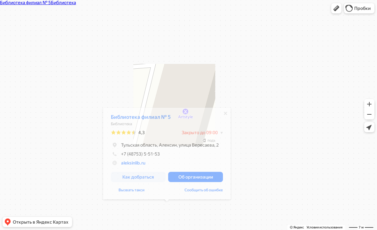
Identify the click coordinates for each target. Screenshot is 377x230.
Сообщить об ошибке (203, 191)
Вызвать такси (131, 191)
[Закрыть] (225, 115)
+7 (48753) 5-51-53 (135, 155)
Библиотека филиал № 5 (141, 119)
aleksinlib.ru (133, 164)
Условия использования (324, 227)
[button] (336, 8)
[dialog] (167, 155)
